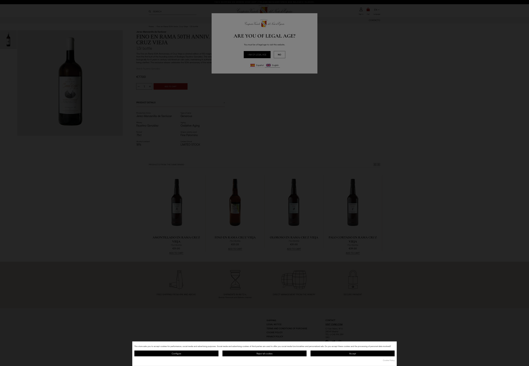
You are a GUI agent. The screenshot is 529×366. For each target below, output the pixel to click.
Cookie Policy (389, 360)
